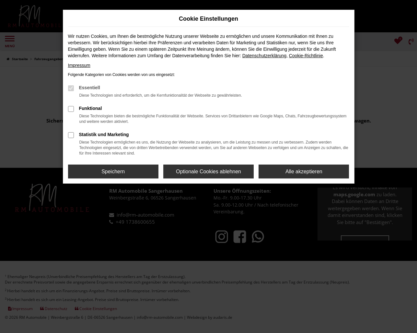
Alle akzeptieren (303, 171)
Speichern (113, 171)
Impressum (79, 65)
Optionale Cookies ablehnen (208, 171)
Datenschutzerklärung (264, 55)
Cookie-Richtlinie (306, 55)
